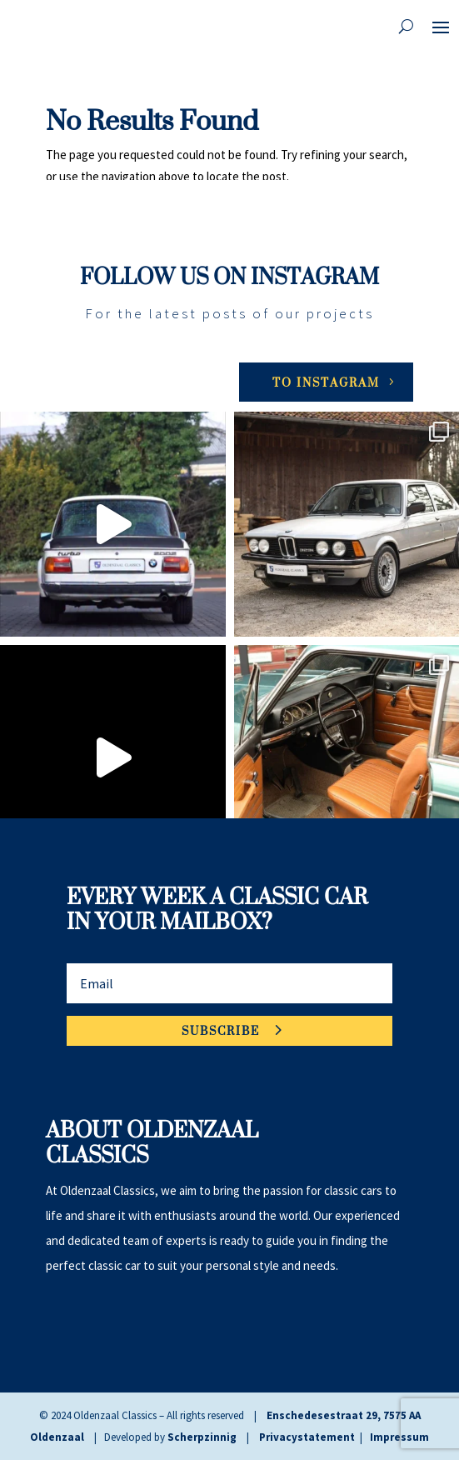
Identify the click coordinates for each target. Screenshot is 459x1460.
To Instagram (326, 382)
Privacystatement (307, 1437)
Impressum (399, 1437)
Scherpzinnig (202, 1437)
